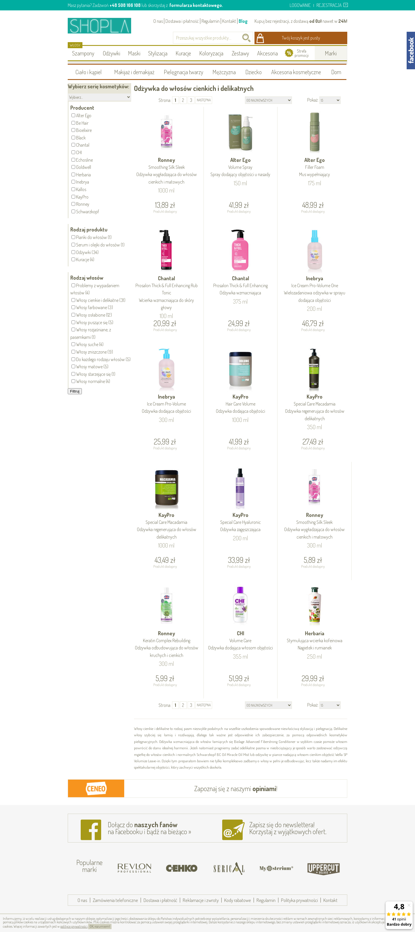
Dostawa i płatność (182, 21)
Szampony (83, 53)
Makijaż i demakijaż (134, 72)
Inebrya (314, 289)
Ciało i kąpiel (89, 72)
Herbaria (314, 641)
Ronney (166, 171)
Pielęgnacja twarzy (183, 72)
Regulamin (210, 21)
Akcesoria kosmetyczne (296, 72)
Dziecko (253, 72)
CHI (240, 641)
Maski (134, 53)
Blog (243, 21)
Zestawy (240, 53)
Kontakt (229, 21)
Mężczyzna (224, 72)
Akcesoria (267, 53)
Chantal (166, 293)
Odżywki (111, 53)
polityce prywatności (74, 926)
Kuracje (183, 53)
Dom (336, 72)
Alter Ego (240, 167)
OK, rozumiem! (100, 926)
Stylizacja (157, 53)
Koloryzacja (211, 53)
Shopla (103, 25)
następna (204, 100)
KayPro (240, 404)
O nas (158, 21)
